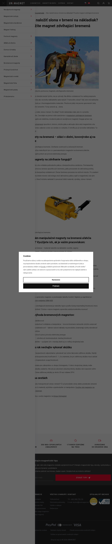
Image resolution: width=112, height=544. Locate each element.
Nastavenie (56, 280)
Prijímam (56, 286)
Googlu (43, 267)
